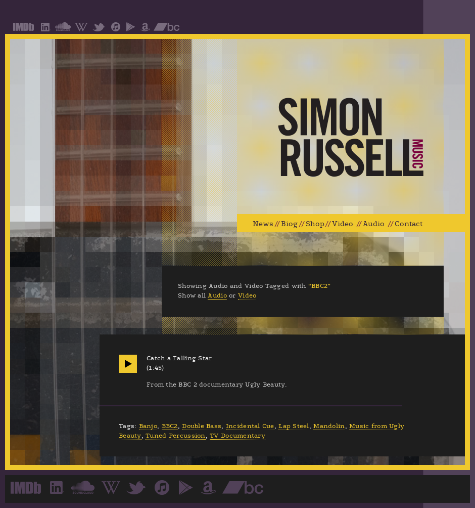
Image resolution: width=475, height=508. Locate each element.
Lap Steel (293, 426)
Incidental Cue (250, 426)
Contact (408, 224)
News (263, 224)
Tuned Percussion (175, 435)
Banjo (148, 426)
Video (342, 224)
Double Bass (201, 426)
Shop (315, 224)
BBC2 (170, 426)
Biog (289, 224)
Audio (374, 224)
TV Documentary (237, 435)
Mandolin (329, 426)
